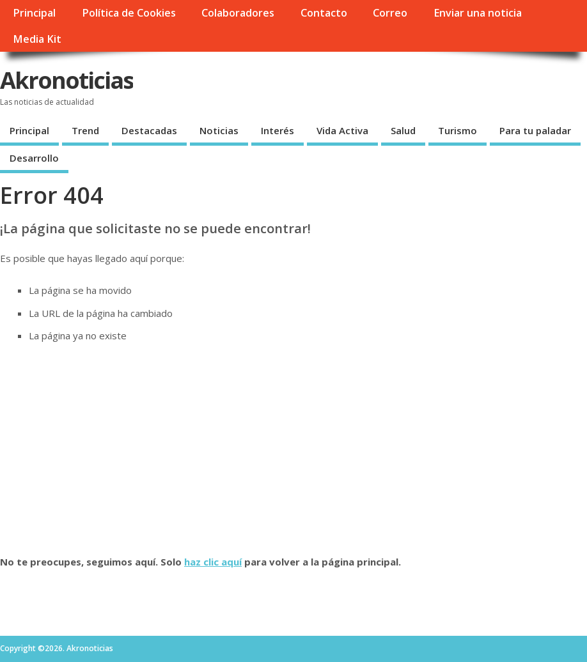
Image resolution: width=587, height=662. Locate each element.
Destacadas (149, 130)
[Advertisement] (293, 448)
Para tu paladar (535, 130)
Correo (390, 13)
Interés (277, 130)
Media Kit (37, 39)
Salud (403, 130)
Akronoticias (66, 80)
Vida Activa (342, 130)
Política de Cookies (129, 13)
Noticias (219, 130)
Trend (85, 130)
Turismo (457, 130)
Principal (34, 13)
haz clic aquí (213, 561)
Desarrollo (34, 157)
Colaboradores (237, 13)
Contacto (324, 13)
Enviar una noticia (478, 13)
